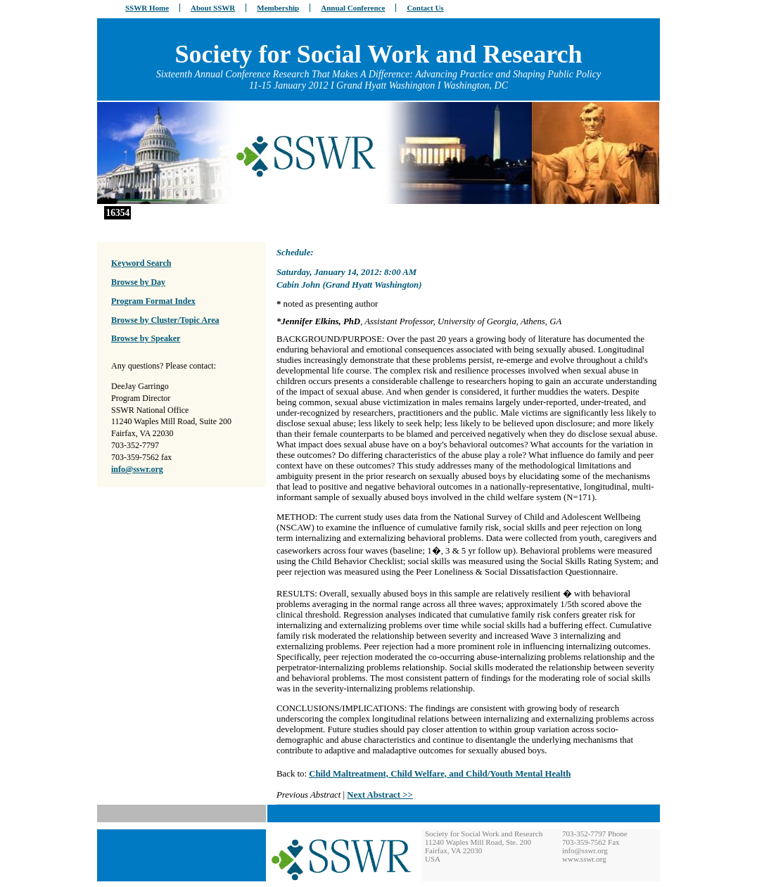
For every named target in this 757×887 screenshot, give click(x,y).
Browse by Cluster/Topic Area (165, 320)
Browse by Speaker (145, 338)
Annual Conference (353, 8)
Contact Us (425, 8)
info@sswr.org (137, 469)
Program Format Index (153, 301)
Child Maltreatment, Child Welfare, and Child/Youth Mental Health (440, 774)
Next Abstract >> (379, 795)
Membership (278, 8)
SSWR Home (147, 8)
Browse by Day (138, 282)
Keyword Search (141, 263)
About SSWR (213, 8)
